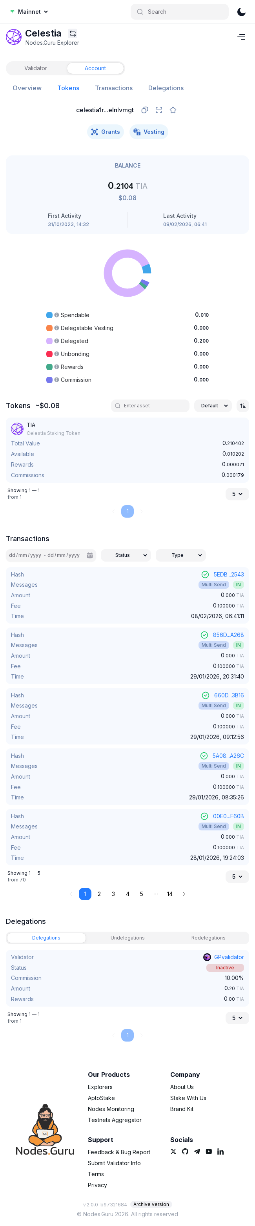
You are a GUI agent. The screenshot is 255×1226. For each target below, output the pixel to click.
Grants (105, 131)
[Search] (180, 12)
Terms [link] (96, 1174)
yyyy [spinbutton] (35, 555)
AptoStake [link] (101, 1098)
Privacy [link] (97, 1185)
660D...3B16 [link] (229, 695)
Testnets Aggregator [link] (115, 1120)
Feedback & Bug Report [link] (119, 1152)
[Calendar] (90, 555)
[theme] (241, 12)
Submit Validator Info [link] (114, 1163)
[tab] (35, 68)
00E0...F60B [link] (228, 816)
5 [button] (141, 893)
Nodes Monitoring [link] (111, 1109)
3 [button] (113, 893)
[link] (14, 37)
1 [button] (85, 893)
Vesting (148, 131)
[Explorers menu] (72, 33)
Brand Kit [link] (181, 1109)
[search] (154, 406)
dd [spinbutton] (12, 555)
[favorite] (173, 110)
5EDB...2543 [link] (229, 574)
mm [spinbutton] (22, 555)
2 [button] (99, 893)
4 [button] (127, 893)
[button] (155, 894)
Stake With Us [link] (188, 1098)
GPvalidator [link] (229, 957)
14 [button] (170, 893)
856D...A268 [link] (228, 634)
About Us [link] (182, 1087)
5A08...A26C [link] (228, 755)
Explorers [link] (100, 1087)
